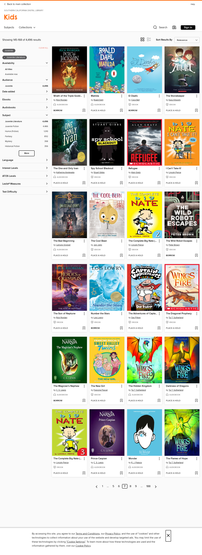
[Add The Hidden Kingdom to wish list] (159, 401)
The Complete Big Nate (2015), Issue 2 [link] (143, 241)
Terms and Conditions (88, 533)
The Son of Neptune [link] (64, 313)
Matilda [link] (95, 96)
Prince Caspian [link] (99, 458)
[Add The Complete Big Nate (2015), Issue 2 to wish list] (159, 256)
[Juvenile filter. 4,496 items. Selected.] (26, 86)
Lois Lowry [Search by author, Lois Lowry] (98, 317)
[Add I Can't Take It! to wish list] (196, 183)
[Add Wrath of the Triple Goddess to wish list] (84, 111)
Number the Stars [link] (100, 313)
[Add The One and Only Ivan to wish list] (84, 183)
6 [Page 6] (119, 486)
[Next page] (156, 486)
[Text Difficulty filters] (25, 192)
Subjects (9, 27)
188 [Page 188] (148, 486)
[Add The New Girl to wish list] (121, 401)
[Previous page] (97, 486)
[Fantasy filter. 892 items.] (26, 136)
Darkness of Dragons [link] (177, 386)
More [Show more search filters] (26, 153)
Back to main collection (17, 4)
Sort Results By (164, 39)
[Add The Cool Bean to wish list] (121, 256)
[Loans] (174, 28)
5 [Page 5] (113, 486)
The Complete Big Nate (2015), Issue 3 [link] (68, 458)
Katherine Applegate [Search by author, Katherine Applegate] (65, 172)
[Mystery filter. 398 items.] (26, 141)
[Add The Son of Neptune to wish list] (84, 328)
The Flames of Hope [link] (177, 458)
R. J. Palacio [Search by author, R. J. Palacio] (136, 462)
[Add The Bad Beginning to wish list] (84, 256)
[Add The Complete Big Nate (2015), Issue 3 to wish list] (84, 473)
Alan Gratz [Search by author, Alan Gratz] (136, 172)
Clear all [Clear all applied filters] (43, 48)
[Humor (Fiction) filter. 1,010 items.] (26, 131)
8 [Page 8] (130, 486)
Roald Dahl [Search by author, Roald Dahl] (98, 100)
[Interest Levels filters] (25, 168)
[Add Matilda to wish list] (121, 111)
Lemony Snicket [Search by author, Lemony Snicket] (63, 245)
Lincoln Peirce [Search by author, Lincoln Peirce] (175, 172)
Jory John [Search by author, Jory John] (98, 245)
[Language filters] (25, 160)
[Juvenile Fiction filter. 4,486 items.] (26, 126)
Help (193, 4)
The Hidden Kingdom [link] (140, 386)
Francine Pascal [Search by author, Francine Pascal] (101, 390)
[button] (160, 28)
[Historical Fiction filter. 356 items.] (26, 146)
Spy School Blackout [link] (102, 168)
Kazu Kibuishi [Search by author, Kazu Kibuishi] (175, 100)
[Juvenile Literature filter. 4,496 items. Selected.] (26, 121)
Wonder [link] (133, 458)
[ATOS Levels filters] (25, 176)
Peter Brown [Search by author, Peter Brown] (174, 245)
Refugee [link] (133, 168)
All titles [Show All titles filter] (8, 69)
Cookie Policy (83, 545)
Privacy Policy (112, 533)
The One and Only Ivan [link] (65, 168)
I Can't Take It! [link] (173, 168)
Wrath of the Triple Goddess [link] (68, 96)
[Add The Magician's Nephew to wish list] (84, 401)
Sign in (188, 27)
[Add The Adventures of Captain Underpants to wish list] (159, 328)
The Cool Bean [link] (99, 241)
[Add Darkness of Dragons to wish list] (196, 401)
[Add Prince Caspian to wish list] (121, 473)
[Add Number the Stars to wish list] (121, 328)
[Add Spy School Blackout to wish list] (121, 183)
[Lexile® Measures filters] (25, 184)
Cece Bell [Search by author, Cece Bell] (135, 100)
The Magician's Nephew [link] (66, 386)
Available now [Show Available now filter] (11, 74)
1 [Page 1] (102, 486)
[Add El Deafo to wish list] (159, 111)
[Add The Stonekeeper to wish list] (196, 111)
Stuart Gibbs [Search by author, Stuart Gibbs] (99, 172)
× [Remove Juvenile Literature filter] (4, 57)
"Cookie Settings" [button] (75, 541)
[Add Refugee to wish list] (159, 183)
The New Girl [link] (98, 386)
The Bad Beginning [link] (63, 241)
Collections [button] (27, 27)
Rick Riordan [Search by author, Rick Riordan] (61, 100)
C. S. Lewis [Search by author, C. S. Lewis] (61, 390)
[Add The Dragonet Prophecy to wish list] (196, 328)
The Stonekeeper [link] (175, 96)
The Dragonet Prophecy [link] (179, 313)
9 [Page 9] (136, 486)
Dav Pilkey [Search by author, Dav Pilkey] (136, 317)
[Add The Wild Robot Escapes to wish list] (196, 256)
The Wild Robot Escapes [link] (179, 241)
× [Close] (168, 536)
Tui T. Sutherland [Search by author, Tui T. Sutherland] (176, 317)
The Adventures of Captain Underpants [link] (143, 313)
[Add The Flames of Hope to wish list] (196, 473)
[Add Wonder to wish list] (159, 473)
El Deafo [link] (133, 96)
